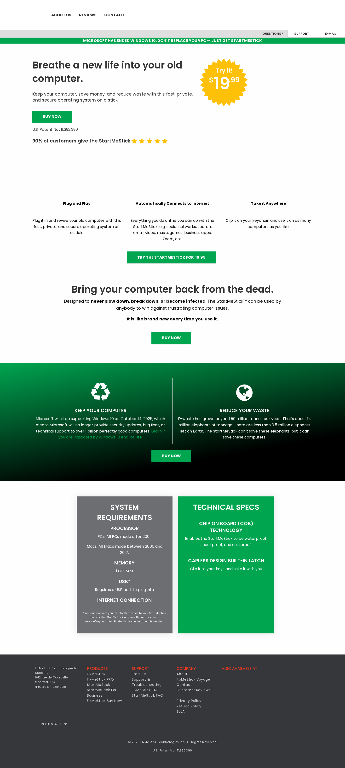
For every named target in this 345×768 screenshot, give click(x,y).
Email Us (139, 673)
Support (301, 33)
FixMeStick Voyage (193, 679)
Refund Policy (189, 706)
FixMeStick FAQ (145, 690)
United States (51, 724)
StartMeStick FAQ (147, 695)
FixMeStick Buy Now (104, 700)
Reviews (88, 15)
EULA (181, 711)
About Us (61, 15)
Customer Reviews (193, 690)
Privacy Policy (189, 700)
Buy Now (52, 116)
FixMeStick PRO (100, 679)
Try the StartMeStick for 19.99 (171, 257)
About (182, 673)
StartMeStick (98, 684)
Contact (114, 15)
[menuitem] (23, 15)
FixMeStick (96, 673)
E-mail (330, 33)
